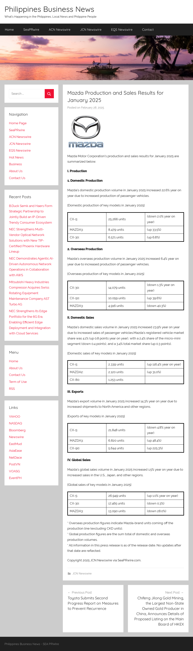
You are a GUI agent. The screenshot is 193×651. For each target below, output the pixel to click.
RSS (12, 389)
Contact (148, 29)
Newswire (16, 437)
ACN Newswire (60, 29)
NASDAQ (15, 423)
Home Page (18, 123)
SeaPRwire (31, 29)
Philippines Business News (49, 9)
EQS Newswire (122, 29)
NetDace (15, 457)
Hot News (16, 157)
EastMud (15, 444)
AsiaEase (15, 450)
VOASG (14, 471)
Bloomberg (17, 430)
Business (15, 164)
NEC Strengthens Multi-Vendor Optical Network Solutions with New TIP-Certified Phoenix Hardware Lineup (29, 240)
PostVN (14, 464)
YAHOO (14, 416)
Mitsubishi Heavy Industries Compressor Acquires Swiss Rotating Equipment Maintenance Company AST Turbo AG (29, 293)
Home (9, 29)
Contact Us (17, 178)
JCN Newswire (91, 29)
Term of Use (18, 382)
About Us (15, 171)
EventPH (15, 478)
